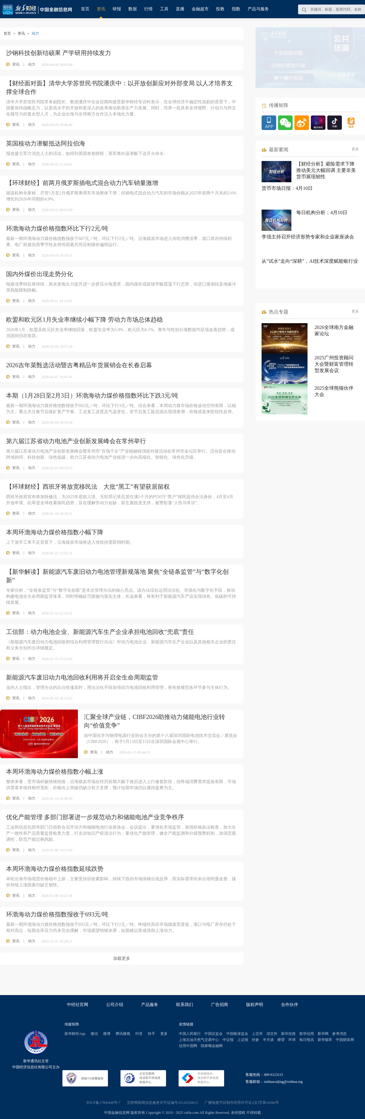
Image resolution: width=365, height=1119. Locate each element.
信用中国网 (188, 1046)
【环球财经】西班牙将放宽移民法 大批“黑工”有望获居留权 (88, 486)
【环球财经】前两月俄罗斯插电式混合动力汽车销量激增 (82, 183)
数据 (132, 9)
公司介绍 (114, 1004)
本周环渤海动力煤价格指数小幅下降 (54, 532)
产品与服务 (258, 9)
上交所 (257, 1034)
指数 (236, 9)
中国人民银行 (190, 1034)
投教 (220, 9)
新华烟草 (325, 1040)
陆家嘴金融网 (212, 1046)
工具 (164, 9)
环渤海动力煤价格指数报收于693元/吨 (57, 914)
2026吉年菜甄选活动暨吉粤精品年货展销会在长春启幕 (79, 365)
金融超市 (200, 9)
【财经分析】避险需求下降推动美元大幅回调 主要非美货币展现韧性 (326, 170)
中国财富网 (345, 1040)
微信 (94, 1034)
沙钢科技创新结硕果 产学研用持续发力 (58, 53)
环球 (292, 1040)
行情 (148, 9)
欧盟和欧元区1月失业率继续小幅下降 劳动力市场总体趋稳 (84, 319)
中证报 (228, 1040)
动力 (31, 64)
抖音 (139, 1034)
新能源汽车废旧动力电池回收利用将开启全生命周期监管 (82, 677)
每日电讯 (306, 1040)
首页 (85, 9)
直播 (180, 9)
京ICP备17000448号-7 (103, 1102)
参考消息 (339, 1034)
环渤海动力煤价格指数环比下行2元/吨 (57, 228)
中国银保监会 (237, 1034)
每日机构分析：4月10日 (321, 212)
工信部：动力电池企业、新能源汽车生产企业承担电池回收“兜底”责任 (100, 631)
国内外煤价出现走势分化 (39, 274)
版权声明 (254, 1004)
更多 (355, 149)
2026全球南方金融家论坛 (334, 330)
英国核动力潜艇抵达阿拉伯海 (45, 143)
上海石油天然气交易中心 (199, 1040)
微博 (106, 1034)
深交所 (271, 1034)
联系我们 (184, 1004)
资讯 (101, 9)
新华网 (323, 1034)
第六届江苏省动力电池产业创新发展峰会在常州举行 (76, 441)
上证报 (242, 1040)
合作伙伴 (289, 1004)
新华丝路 (288, 1034)
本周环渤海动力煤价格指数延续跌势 (54, 868)
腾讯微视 (123, 1034)
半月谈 (268, 1040)
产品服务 (149, 1004)
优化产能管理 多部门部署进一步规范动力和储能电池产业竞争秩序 (95, 817)
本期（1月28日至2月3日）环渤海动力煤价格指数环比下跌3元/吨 (92, 395)
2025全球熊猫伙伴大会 (334, 391)
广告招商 (219, 1004)
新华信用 (306, 1034)
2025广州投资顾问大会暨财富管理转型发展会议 (334, 364)
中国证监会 (213, 1034)
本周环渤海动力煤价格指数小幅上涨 (54, 771)
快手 (151, 1034)
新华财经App (74, 1034)
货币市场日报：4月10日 (287, 188)
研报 (117, 9)
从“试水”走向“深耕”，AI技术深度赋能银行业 (310, 261)
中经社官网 (77, 1004)
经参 (255, 1040)
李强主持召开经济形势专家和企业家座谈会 (308, 236)
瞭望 (281, 1040)
